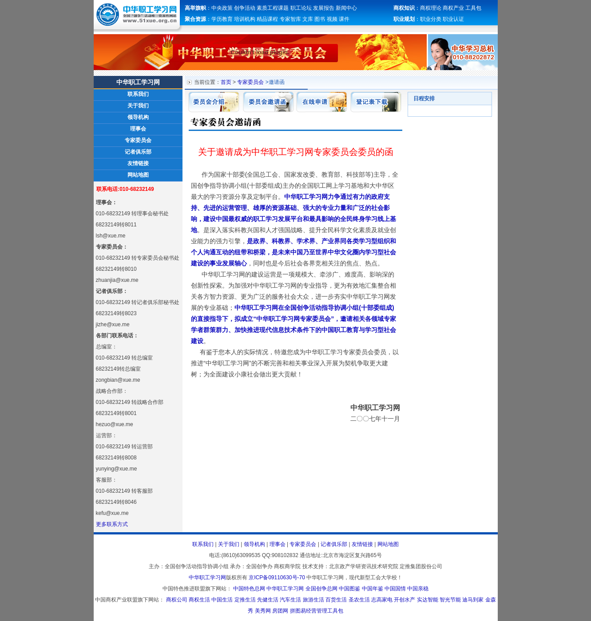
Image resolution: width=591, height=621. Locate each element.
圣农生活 (359, 600)
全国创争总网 (321, 588)
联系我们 (138, 94)
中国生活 (222, 600)
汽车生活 (290, 600)
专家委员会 (138, 140)
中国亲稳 (417, 588)
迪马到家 (473, 600)
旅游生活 (313, 600)
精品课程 (267, 19)
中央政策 (222, 8)
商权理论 (430, 8)
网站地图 (138, 175)
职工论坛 (301, 8)
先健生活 (267, 600)
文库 (307, 19)
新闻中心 (346, 8)
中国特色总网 (249, 588)
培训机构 (244, 19)
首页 (226, 82)
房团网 (280, 611)
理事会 (138, 129)
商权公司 (176, 600)
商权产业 (453, 8)
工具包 (473, 8)
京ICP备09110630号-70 (277, 577)
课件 (344, 19)
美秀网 (263, 611)
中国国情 (395, 588)
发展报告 (323, 8)
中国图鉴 (349, 588)
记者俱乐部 (138, 152)
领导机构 (138, 117)
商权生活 (199, 600)
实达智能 (427, 600)
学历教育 (222, 19)
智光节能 (450, 600)
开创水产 (404, 600)
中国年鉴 (372, 588)
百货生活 (336, 600)
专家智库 (290, 19)
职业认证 (453, 19)
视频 (332, 19)
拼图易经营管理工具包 (316, 611)
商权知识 (404, 8)
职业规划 (404, 19)
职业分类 (430, 19)
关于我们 (138, 106)
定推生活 (245, 600)
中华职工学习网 (207, 577)
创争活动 (244, 8)
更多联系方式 (112, 524)
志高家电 (382, 600)
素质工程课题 (273, 8)
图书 (319, 19)
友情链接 (138, 163)
